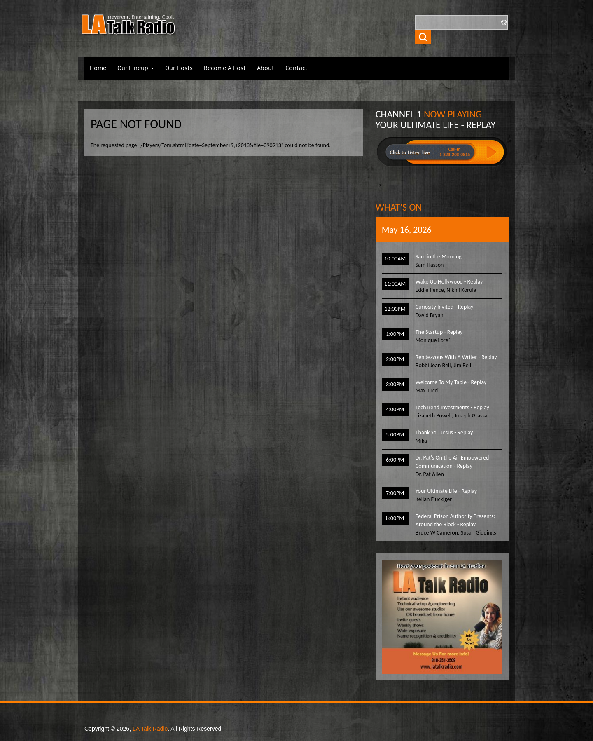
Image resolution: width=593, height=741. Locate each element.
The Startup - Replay (439, 331)
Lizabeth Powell (434, 415)
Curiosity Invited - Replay (445, 306)
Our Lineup (135, 68)
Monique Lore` (433, 340)
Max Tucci (427, 390)
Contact (296, 68)
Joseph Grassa (471, 415)
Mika (421, 440)
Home (98, 68)
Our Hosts (179, 68)
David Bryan (430, 315)
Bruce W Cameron (437, 532)
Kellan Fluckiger (434, 499)
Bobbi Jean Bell (433, 365)
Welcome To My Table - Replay (451, 382)
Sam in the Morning (439, 256)
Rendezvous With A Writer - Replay (456, 357)
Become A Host (225, 68)
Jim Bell (462, 365)
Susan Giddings (478, 532)
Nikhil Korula (461, 289)
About (265, 68)
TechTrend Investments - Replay (452, 407)
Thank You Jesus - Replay (444, 432)
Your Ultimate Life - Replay (446, 491)
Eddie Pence (430, 289)
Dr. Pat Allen (430, 474)
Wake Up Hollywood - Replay (449, 281)
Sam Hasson (430, 264)
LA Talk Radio (150, 728)
